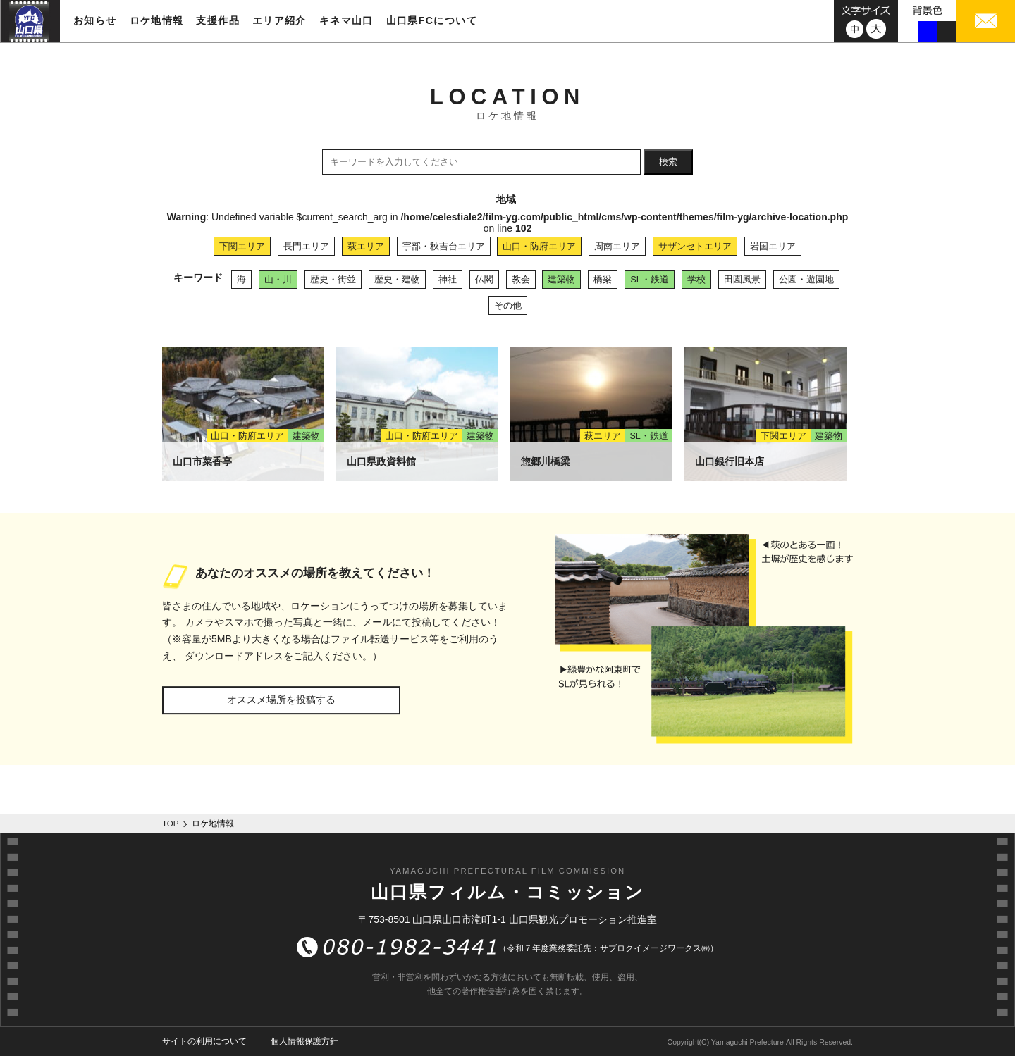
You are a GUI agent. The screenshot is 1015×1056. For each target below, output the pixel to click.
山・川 (278, 279)
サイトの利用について (204, 1041)
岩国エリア (773, 246)
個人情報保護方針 (304, 1041)
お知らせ (95, 20)
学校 (696, 279)
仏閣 (484, 279)
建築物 (561, 279)
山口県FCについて (431, 20)
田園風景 (742, 279)
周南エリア (617, 246)
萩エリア (365, 246)
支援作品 (218, 20)
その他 (508, 305)
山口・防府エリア (539, 246)
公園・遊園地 (806, 279)
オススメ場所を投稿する (281, 699)
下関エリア (242, 246)
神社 (447, 279)
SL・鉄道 (649, 279)
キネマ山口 (346, 20)
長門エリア (306, 246)
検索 (668, 161)
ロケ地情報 (157, 20)
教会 (521, 279)
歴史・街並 (333, 279)
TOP (170, 823)
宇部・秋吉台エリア (443, 246)
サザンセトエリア (695, 246)
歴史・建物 (397, 279)
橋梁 (602, 279)
